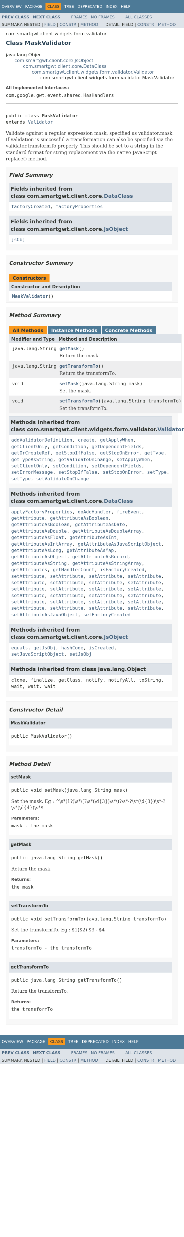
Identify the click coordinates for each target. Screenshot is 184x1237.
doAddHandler (94, 512)
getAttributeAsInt (93, 537)
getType (154, 453)
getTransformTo (78, 366)
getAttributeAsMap (90, 550)
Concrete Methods (128, 330)
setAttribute (28, 576)
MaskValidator (30, 296)
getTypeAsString (32, 459)
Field (50, 24)
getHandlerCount (74, 569)
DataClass (118, 196)
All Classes (138, 17)
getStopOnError (119, 453)
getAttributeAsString (39, 563)
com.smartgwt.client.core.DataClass (65, 66)
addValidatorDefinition (41, 440)
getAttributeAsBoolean (79, 518)
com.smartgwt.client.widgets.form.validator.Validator (93, 72)
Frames (79, 17)
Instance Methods (74, 330)
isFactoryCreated (122, 569)
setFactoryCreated (106, 614)
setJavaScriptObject (37, 654)
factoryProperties (79, 206)
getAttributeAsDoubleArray (107, 531)
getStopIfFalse (75, 453)
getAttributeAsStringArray (107, 563)
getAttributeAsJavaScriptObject (119, 544)
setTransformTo (78, 401)
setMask (69, 383)
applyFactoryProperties (41, 512)
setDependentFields (116, 466)
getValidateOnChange (84, 459)
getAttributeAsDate (100, 524)
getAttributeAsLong (36, 550)
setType (156, 472)
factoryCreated (30, 206)
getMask (69, 348)
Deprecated (89, 6)
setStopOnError (122, 472)
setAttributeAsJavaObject (44, 614)
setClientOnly (29, 466)
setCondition (69, 466)
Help (125, 6)
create (86, 440)
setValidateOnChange (62, 479)
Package (33, 6)
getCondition (69, 446)
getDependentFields (116, 446)
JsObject (116, 229)
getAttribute (28, 518)
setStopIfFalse (77, 472)
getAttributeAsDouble (39, 531)
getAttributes (29, 569)
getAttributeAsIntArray (41, 544)
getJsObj (44, 648)
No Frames (103, 17)
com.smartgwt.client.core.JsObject (53, 60)
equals (19, 648)
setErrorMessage (32, 472)
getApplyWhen (116, 440)
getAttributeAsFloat (37, 537)
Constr (68, 24)
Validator (40, 122)
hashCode (72, 648)
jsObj (18, 239)
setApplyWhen (133, 459)
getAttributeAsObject (39, 556)
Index (111, 6)
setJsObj (80, 654)
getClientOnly (29, 446)
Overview (12, 6)
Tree (69, 6)
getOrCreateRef (30, 453)
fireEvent (129, 512)
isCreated (101, 648)
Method (89, 24)
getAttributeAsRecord (100, 556)
